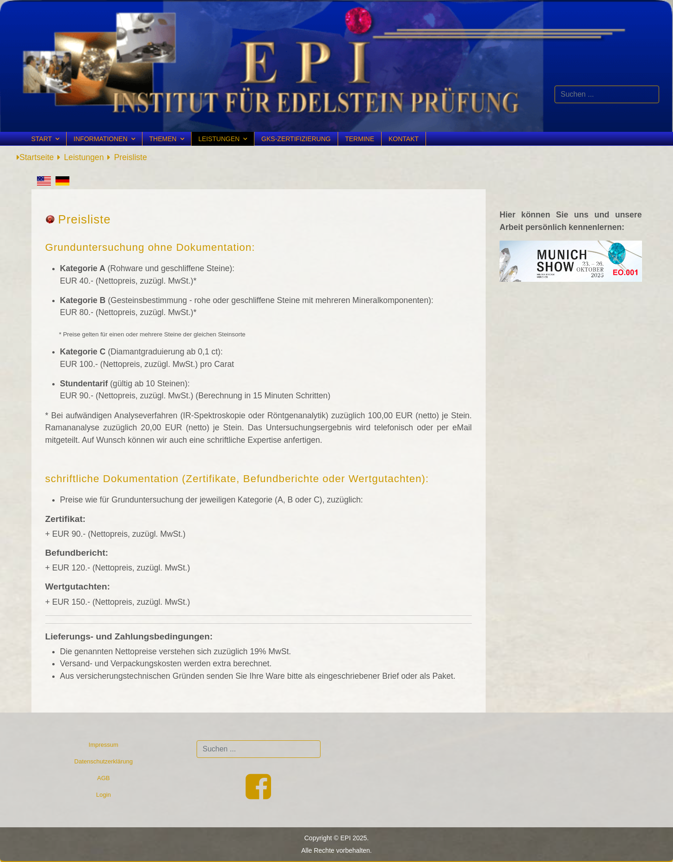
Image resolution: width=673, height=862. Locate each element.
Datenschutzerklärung (103, 761)
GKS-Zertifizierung (296, 139)
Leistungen (219, 139)
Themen (163, 139)
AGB (103, 778)
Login (103, 794)
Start (41, 139)
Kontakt (404, 139)
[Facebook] (258, 795)
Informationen (100, 139)
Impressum (103, 744)
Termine (359, 139)
